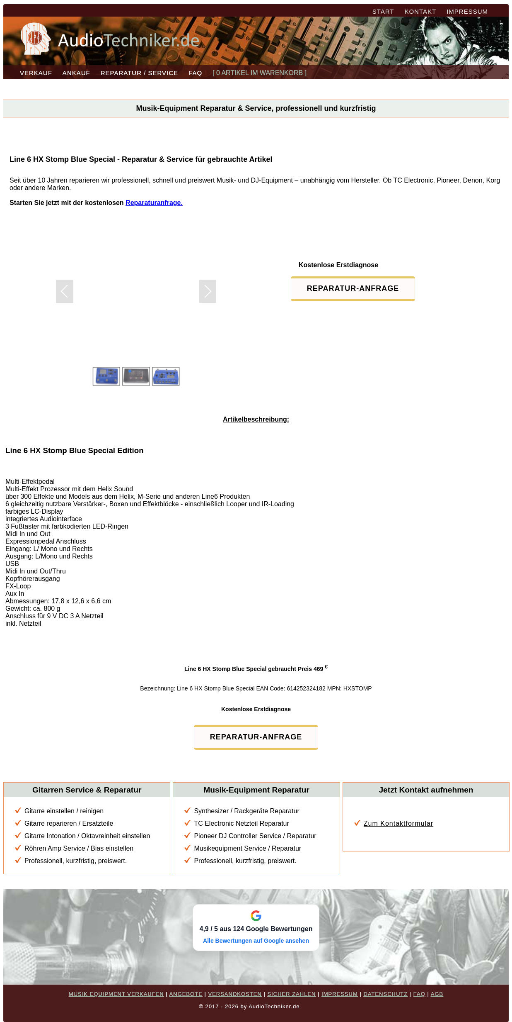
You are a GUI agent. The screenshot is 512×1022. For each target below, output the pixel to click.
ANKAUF (76, 72)
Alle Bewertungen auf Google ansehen (256, 940)
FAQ (195, 72)
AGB (437, 994)
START (383, 11)
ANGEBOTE (186, 994)
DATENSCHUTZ (385, 994)
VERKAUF (36, 72)
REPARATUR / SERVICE (139, 72)
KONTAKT (420, 11)
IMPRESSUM (467, 11)
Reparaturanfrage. (154, 202)
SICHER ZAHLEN (291, 994)
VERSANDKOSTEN (234, 994)
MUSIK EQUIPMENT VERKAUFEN (116, 994)
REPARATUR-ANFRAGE (353, 288)
